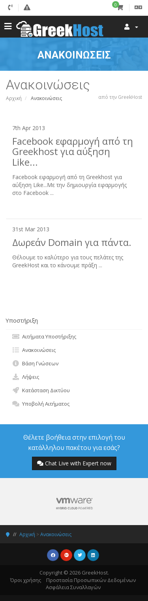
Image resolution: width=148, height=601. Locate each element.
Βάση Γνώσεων (35, 363)
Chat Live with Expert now (74, 463)
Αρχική (14, 98)
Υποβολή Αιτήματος (40, 403)
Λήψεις (25, 377)
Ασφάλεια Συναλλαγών (73, 587)
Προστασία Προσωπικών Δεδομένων (91, 580)
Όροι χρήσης (25, 580)
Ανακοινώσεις (34, 350)
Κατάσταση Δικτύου (41, 390)
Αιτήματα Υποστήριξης (44, 336)
